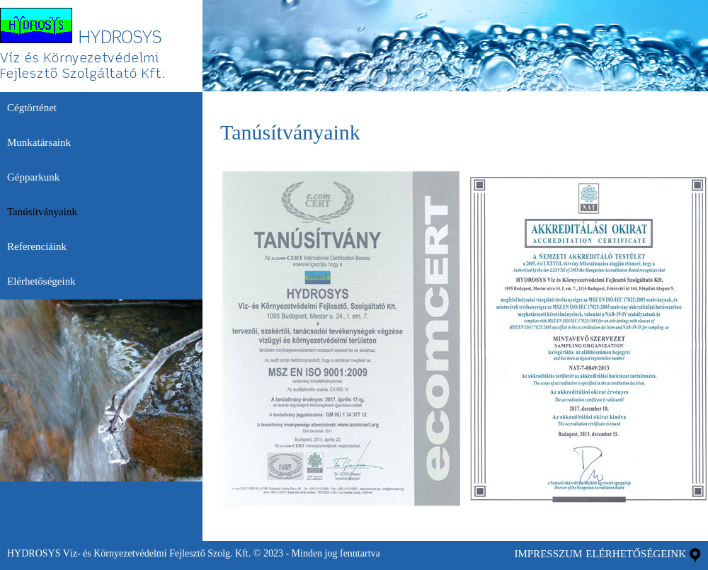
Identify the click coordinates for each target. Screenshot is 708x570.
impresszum (548, 553)
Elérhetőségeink (636, 553)
